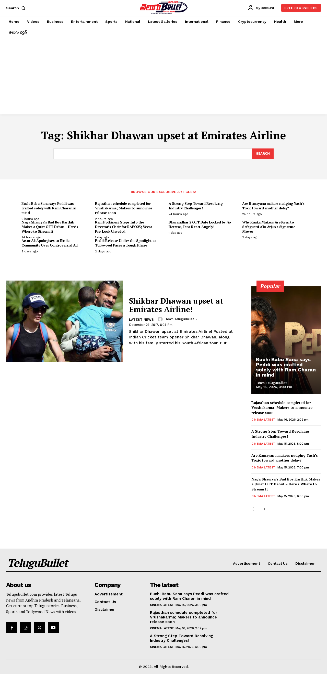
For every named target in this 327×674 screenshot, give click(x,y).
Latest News (141, 320)
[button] (17, 8)
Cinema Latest (263, 419)
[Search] (263, 153)
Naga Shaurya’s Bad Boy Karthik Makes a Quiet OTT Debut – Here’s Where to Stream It (49, 227)
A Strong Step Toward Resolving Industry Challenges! (196, 205)
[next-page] (263, 509)
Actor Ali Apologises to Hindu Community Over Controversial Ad (49, 243)
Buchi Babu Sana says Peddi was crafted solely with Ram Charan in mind (48, 208)
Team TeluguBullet (179, 319)
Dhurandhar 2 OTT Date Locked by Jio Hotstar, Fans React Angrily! (200, 224)
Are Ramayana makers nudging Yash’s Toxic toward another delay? (273, 205)
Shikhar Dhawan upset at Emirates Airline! (176, 305)
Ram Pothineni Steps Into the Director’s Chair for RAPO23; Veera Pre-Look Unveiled (123, 227)
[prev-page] (254, 509)
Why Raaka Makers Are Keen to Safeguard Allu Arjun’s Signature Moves (268, 227)
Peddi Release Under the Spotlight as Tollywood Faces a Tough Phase (125, 243)
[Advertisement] (163, 76)
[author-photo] (161, 319)
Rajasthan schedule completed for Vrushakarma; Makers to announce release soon (123, 208)
